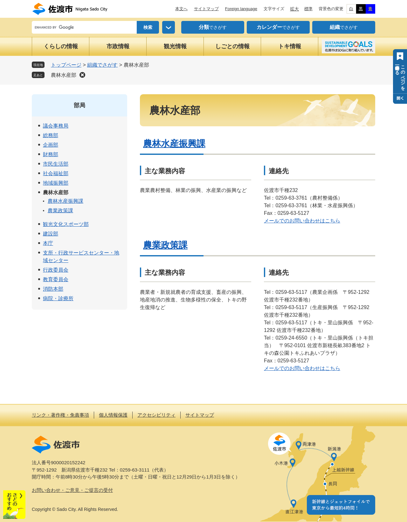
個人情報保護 (113, 415)
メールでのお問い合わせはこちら (302, 220)
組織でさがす (102, 65)
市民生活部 (55, 164)
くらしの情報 (61, 46)
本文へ (181, 8)
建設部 (50, 233)
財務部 (50, 154)
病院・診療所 (58, 298)
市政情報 (118, 46)
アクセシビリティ (156, 415)
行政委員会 (55, 270)
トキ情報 (289, 46)
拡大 (294, 8)
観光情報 (175, 46)
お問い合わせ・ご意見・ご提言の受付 (72, 490)
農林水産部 (63, 75)
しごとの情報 (232, 46)
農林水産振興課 (174, 144)
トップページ (66, 65)
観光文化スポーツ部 (66, 224)
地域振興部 (55, 183)
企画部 (50, 145)
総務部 (50, 135)
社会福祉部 (55, 173)
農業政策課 (165, 245)
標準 (308, 8)
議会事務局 (55, 126)
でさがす (213, 27)
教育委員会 (55, 279)
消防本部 (53, 289)
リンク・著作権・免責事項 (60, 415)
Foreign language (241, 8)
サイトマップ (206, 8)
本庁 (48, 243)
